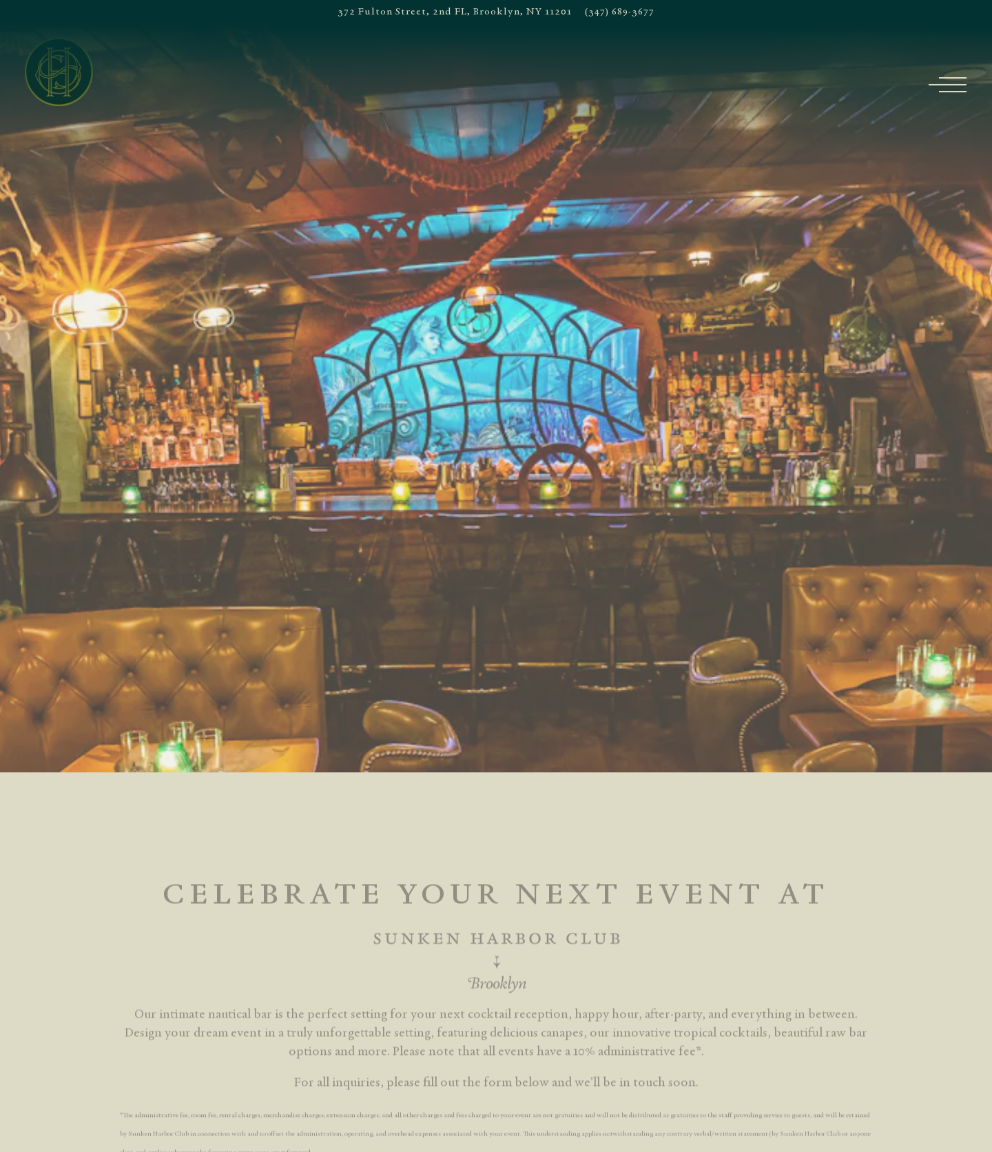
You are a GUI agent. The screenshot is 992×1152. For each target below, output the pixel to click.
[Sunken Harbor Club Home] (59, 71)
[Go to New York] (455, 12)
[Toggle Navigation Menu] (954, 85)
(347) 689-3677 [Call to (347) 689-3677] (619, 12)
